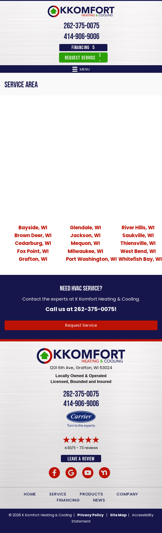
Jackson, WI (85, 235)
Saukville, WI (138, 235)
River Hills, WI (138, 227)
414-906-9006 (81, 37)
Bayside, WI (32, 227)
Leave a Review (81, 459)
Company (127, 494)
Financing (68, 500)
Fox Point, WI (33, 251)
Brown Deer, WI (32, 235)
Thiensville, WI (138, 243)
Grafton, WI (33, 259)
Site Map (118, 515)
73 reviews (88, 447)
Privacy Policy (90, 515)
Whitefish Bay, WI (140, 259)
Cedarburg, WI (33, 243)
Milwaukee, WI (85, 251)
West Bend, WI (138, 251)
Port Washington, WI (91, 259)
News (99, 500)
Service (57, 494)
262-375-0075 (81, 26)
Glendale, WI (85, 227)
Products (91, 494)
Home (30, 494)
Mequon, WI (85, 243)
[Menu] (81, 69)
